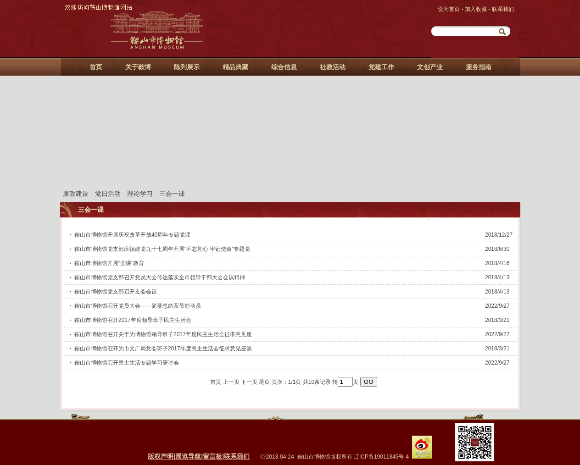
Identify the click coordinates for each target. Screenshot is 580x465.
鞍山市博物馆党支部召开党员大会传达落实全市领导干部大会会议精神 (159, 277)
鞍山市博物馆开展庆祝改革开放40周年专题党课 (132, 235)
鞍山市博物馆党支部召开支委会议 (115, 291)
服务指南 (478, 67)
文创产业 (430, 67)
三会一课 (172, 193)
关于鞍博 (138, 67)
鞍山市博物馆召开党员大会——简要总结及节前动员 (137, 306)
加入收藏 (476, 9)
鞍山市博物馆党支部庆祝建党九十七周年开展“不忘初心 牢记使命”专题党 (162, 249)
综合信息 (284, 67)
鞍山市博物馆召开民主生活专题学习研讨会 (126, 363)
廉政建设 (76, 193)
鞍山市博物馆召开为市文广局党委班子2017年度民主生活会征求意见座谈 (163, 348)
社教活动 (333, 67)
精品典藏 (235, 67)
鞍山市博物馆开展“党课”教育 (109, 263)
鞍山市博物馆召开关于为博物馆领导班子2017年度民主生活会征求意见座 (163, 334)
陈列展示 (187, 67)
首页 (95, 67)
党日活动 (108, 193)
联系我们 (503, 9)
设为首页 (449, 9)
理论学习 (140, 193)
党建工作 (381, 67)
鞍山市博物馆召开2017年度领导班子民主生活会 (132, 320)
